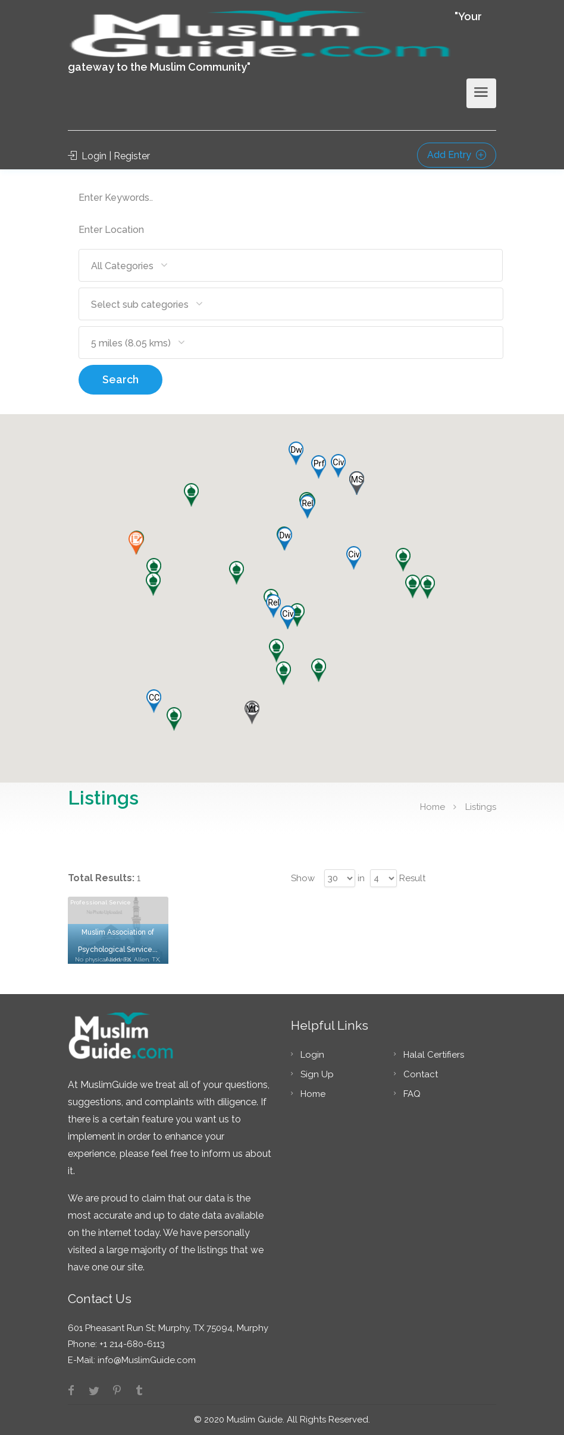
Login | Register (109, 156)
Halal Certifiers (433, 1054)
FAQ (412, 1094)
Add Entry (456, 154)
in (361, 878)
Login (312, 1054)
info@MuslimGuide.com (145, 1360)
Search (120, 379)
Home (432, 807)
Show (303, 878)
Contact (420, 1074)
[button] (273, 606)
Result (412, 878)
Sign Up (317, 1074)
